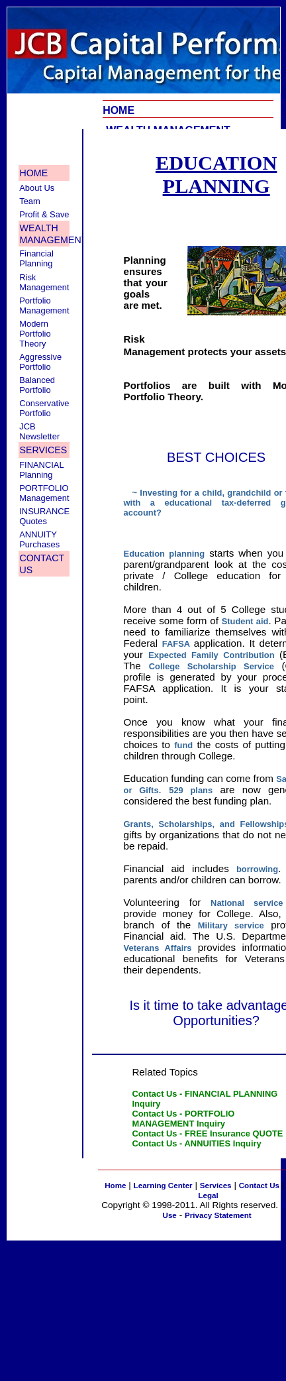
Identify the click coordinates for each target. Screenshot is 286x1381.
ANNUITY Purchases (39, 539)
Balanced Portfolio (37, 385)
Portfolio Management (44, 305)
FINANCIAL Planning (41, 470)
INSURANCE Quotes (44, 516)
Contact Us (259, 1185)
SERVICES (44, 450)
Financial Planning (36, 258)
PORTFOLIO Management (44, 493)
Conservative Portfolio (44, 408)
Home (115, 1185)
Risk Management (44, 282)
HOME (118, 110)
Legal (208, 1195)
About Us (36, 188)
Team (29, 201)
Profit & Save (44, 214)
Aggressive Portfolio (40, 362)
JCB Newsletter (39, 431)
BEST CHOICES (216, 457)
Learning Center (163, 1185)
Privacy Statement (218, 1215)
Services (216, 1185)
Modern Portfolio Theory (34, 334)
